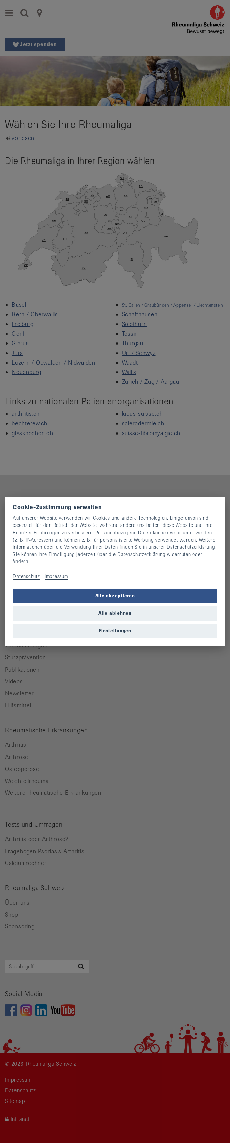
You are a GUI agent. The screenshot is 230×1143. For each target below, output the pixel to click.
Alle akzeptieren (115, 596)
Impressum (56, 576)
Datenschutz (26, 576)
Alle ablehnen (115, 613)
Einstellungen (115, 631)
